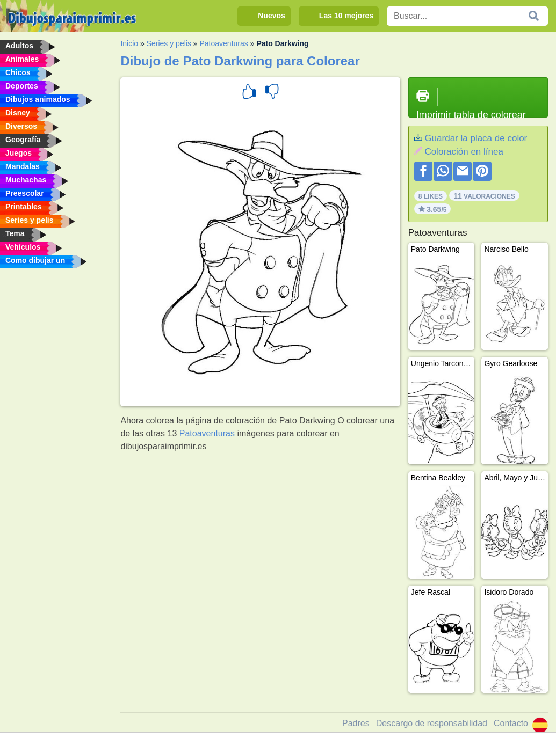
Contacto (511, 723)
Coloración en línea (463, 152)
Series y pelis (169, 43)
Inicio (129, 43)
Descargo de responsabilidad (431, 723)
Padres (356, 723)
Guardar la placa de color (475, 138)
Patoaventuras (224, 43)
